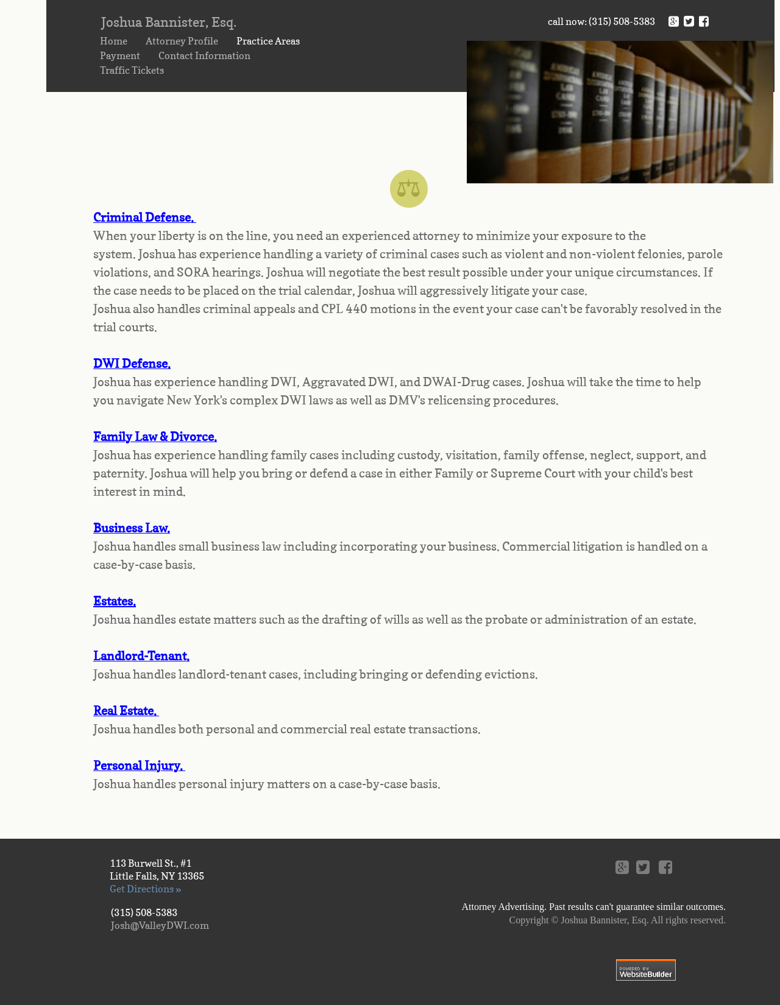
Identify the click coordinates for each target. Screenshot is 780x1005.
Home (113, 41)
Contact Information (204, 55)
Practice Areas (268, 41)
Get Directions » (145, 889)
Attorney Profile (182, 41)
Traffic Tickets (132, 70)
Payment (120, 55)
